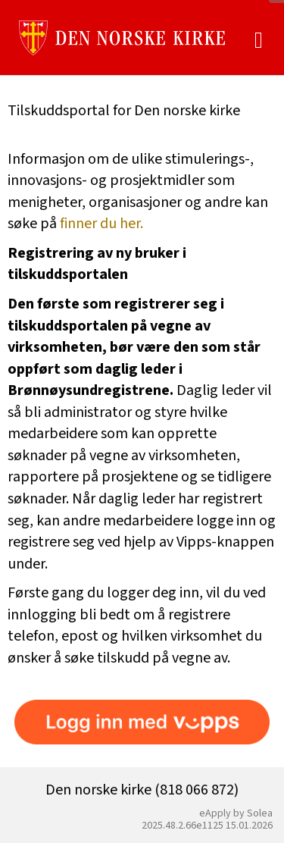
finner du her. (101, 223)
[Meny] (259, 40)
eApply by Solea (236, 813)
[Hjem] (122, 37)
